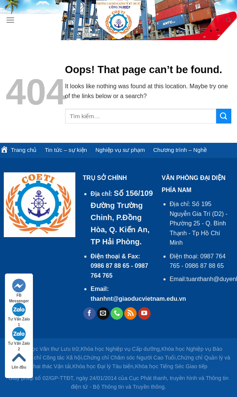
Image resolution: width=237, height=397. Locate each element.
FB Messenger (19, 288)
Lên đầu (19, 360)
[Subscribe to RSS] (130, 313)
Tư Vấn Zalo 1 (19, 312)
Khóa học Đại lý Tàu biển (103, 366)
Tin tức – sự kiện (66, 150)
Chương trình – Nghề (180, 150)
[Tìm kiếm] (228, 20)
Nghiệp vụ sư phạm (120, 150)
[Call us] (117, 313)
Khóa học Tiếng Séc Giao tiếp (171, 366)
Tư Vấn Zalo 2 (19, 336)
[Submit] (223, 116)
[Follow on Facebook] (89, 313)
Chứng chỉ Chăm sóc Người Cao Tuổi (129, 358)
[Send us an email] (103, 313)
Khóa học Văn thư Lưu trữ (47, 349)
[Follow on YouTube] (144, 313)
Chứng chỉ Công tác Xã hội (49, 358)
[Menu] (10, 20)
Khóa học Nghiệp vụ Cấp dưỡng (120, 349)
